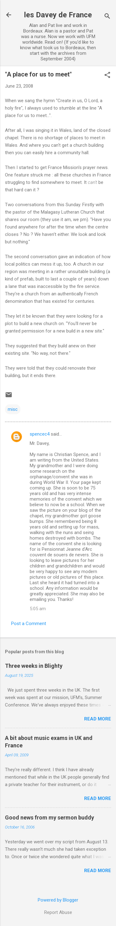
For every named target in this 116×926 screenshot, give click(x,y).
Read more (97, 719)
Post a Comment (28, 623)
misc (13, 409)
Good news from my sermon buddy (49, 817)
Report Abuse (58, 912)
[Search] (107, 16)
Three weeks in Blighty (33, 666)
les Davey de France (58, 15)
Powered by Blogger (58, 900)
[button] (107, 75)
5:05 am (38, 608)
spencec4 (39, 434)
